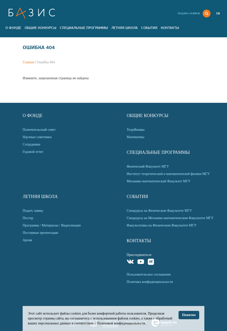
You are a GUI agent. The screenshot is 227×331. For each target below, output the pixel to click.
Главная (28, 62)
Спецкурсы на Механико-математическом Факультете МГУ (170, 218)
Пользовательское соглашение (149, 274)
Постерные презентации (40, 233)
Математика (135, 137)
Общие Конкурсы (40, 28)
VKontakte (130, 262)
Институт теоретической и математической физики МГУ (168, 174)
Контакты (170, 28)
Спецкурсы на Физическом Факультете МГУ (159, 210)
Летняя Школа (124, 28)
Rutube (151, 262)
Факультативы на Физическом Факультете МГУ (162, 225)
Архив (27, 240)
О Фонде (13, 28)
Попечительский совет (39, 130)
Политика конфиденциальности (150, 282)
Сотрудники (31, 144)
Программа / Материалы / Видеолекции (52, 225)
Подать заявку (33, 210)
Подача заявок (189, 13)
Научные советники (37, 137)
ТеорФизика (136, 130)
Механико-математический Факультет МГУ (159, 181)
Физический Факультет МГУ (148, 166)
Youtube (141, 262)
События (149, 28)
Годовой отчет (33, 152)
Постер (28, 218)
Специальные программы (84, 28)
